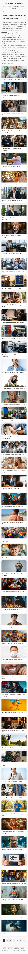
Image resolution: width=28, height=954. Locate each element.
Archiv (4, 948)
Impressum (23, 950)
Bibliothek (3, 56)
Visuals (19, 58)
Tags (6, 11)
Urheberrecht (5, 950)
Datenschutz (16, 950)
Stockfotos (4, 32)
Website (6, 41)
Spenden (22, 948)
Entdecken (4, 22)
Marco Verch (10, 947)
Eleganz (16, 35)
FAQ (10, 950)
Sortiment (22, 22)
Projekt (3, 26)
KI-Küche (10, 948)
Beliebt (16, 947)
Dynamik (10, 37)
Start (2, 11)
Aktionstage (16, 948)
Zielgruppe (15, 60)
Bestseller (21, 947)
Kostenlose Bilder (14, 3)
